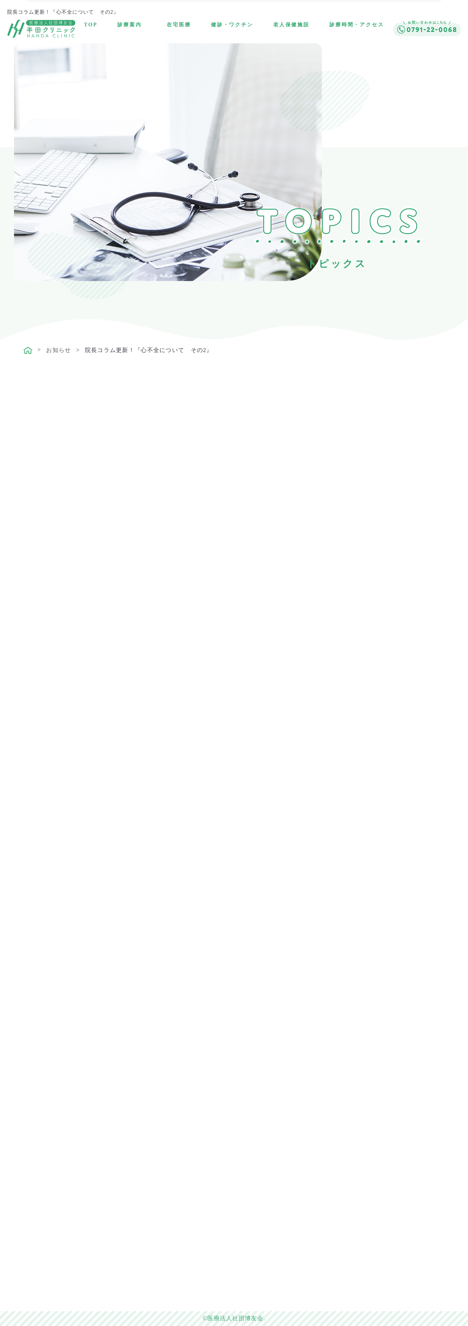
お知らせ (58, 350)
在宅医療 (179, 24)
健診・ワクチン (232, 24)
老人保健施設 (291, 24)
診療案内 (129, 24)
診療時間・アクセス (356, 24)
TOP (91, 24)
